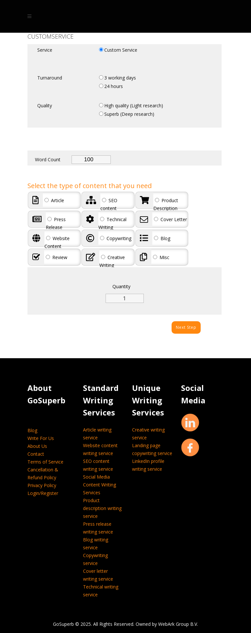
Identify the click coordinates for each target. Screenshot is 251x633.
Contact (35, 454)
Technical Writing (112, 223)
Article (54, 200)
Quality (44, 105)
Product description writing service (102, 508)
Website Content (57, 242)
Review (56, 257)
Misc (161, 257)
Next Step (186, 327)
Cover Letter (170, 219)
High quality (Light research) (133, 105)
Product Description (165, 204)
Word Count (47, 159)
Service (44, 50)
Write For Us (40, 438)
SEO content (108, 204)
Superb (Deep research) (129, 114)
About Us (37, 446)
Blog (162, 238)
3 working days (120, 78)
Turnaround (49, 78)
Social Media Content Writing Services (99, 485)
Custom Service (120, 50)
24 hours (113, 86)
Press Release (56, 223)
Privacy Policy (41, 485)
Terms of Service (45, 462)
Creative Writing (112, 261)
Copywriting (115, 238)
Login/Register (42, 493)
